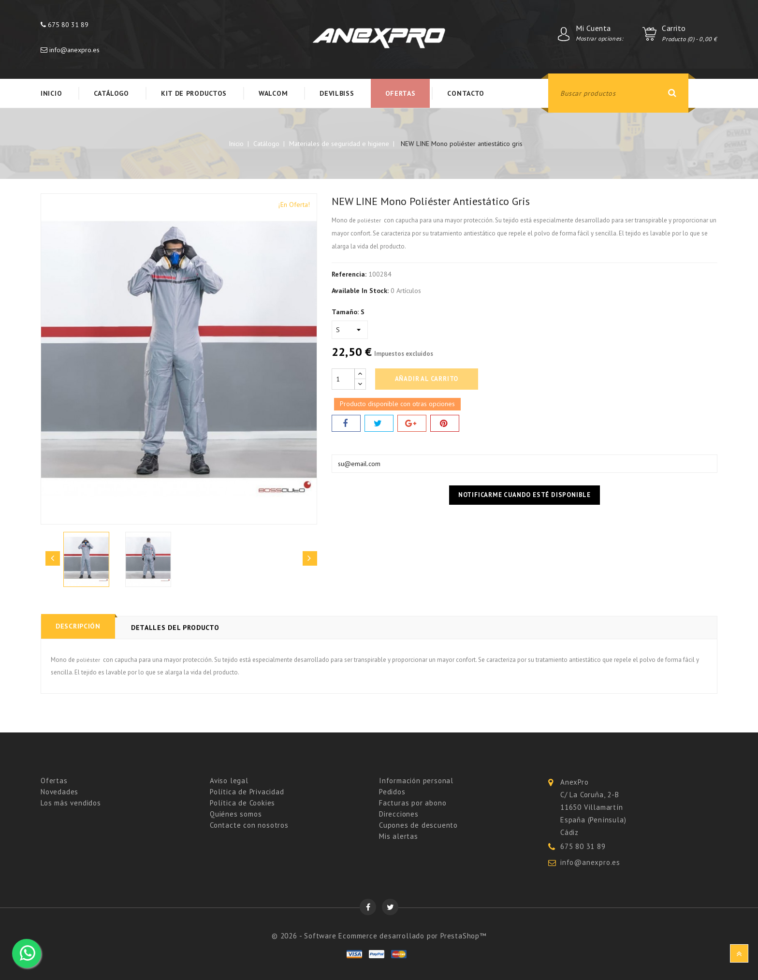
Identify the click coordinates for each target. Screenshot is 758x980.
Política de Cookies (242, 802)
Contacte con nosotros (249, 825)
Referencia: (349, 274)
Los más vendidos (71, 802)
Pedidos (392, 791)
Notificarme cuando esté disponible (524, 495)
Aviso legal (229, 780)
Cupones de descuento (418, 825)
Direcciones (399, 814)
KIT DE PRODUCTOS (194, 93)
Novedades (59, 791)
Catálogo (111, 93)
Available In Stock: (360, 290)
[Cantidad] (343, 379)
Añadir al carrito (427, 379)
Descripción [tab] (78, 625)
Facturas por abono (412, 802)
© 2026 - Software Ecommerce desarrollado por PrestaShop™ (379, 935)
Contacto (465, 93)
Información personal (416, 780)
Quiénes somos (236, 814)
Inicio (51, 93)
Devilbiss (337, 93)
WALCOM (273, 93)
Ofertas (400, 93)
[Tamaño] (350, 330)
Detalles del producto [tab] (175, 627)
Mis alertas (398, 836)
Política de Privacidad (247, 791)
